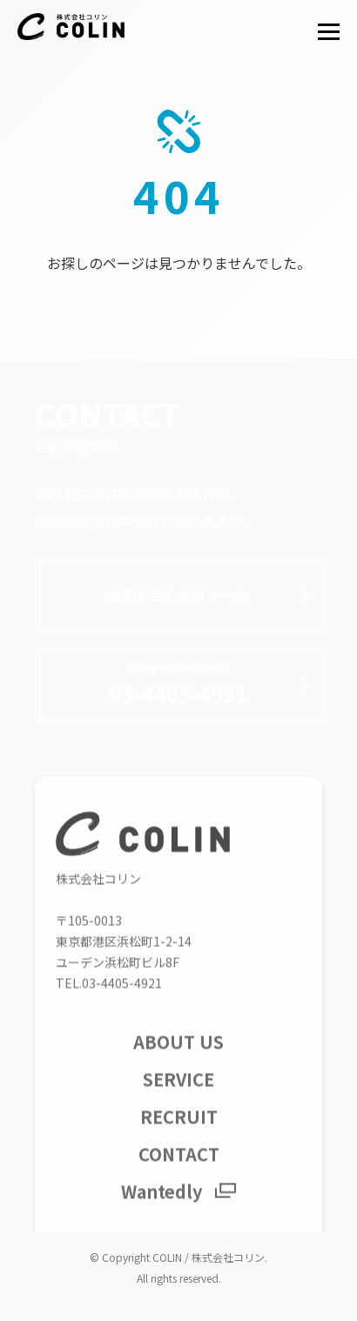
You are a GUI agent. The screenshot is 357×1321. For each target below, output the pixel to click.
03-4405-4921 (178, 685)
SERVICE (178, 1093)
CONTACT (178, 1168)
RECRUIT (179, 1130)
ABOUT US (178, 1056)
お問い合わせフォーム (178, 594)
